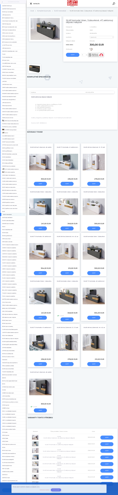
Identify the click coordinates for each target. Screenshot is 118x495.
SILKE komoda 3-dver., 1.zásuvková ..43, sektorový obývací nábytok (51, 191)
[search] (114, 4)
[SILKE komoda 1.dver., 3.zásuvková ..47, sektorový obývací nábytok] (45, 17)
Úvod (32, 11)
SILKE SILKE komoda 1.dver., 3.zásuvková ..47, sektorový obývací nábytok (59, 470)
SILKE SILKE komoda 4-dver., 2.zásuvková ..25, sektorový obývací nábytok (59, 463)
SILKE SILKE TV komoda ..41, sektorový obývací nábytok (59, 443)
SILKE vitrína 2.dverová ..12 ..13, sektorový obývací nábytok (75, 327)
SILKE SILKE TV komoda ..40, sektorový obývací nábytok (59, 476)
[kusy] (83, 54)
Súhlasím (55, 490)
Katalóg (35, 4)
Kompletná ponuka (13, 1)
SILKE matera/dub (60, 11)
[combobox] (102, 37)
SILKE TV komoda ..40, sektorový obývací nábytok (46, 236)
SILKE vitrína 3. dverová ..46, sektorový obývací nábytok (47, 147)
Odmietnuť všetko (44, 490)
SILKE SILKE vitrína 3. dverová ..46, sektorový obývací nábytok (59, 437)
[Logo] (72, 3)
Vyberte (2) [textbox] (93, 37)
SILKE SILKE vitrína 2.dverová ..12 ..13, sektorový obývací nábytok (59, 450)
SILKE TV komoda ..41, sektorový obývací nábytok (72, 147)
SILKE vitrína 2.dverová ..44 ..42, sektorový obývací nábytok (75, 236)
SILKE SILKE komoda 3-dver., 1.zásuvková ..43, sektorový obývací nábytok (59, 457)
